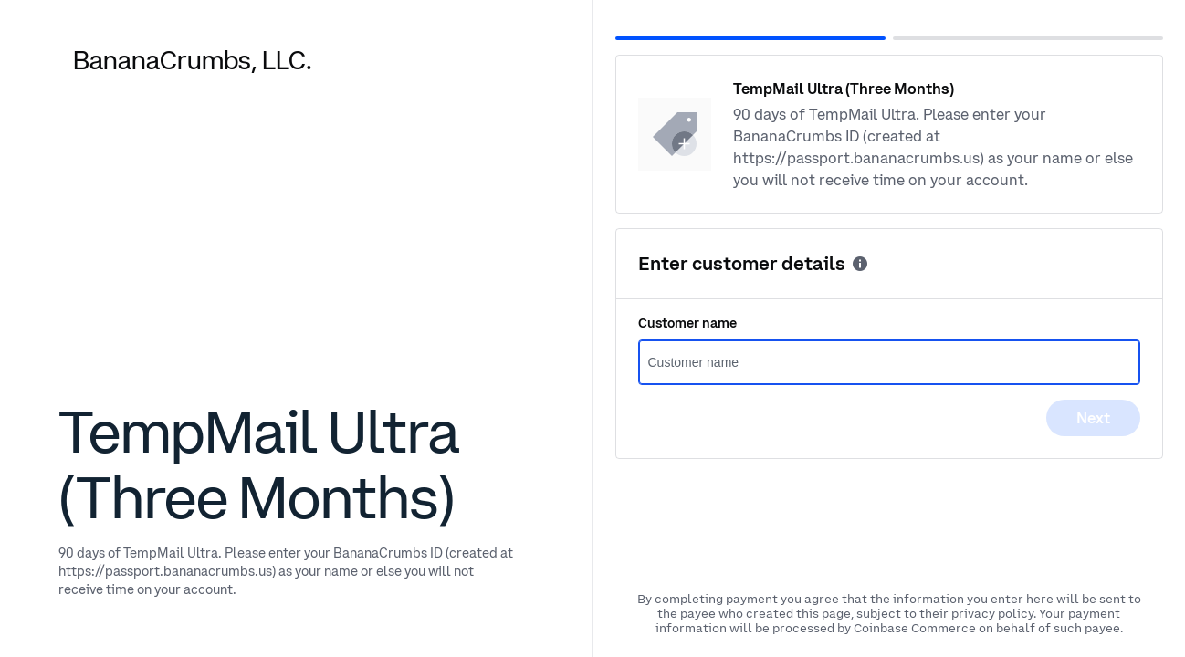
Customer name (687, 323)
